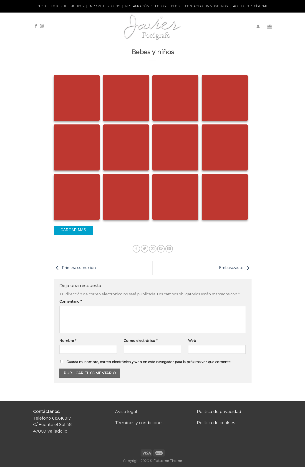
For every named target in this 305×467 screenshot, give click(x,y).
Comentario (70, 301)
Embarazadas (235, 268)
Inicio (41, 6)
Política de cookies (216, 422)
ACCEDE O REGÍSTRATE (250, 6)
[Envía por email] (152, 249)
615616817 (61, 418)
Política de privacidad (219, 411)
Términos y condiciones (139, 422)
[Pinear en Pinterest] (161, 249)
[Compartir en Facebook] (136, 249)
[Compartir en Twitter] (144, 249)
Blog (175, 6)
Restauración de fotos (145, 6)
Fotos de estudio (67, 6)
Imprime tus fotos (104, 6)
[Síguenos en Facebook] (36, 26)
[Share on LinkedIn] (169, 249)
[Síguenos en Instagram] (42, 26)
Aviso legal (126, 411)
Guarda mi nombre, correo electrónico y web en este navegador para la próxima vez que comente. (148, 362)
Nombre (67, 341)
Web (192, 341)
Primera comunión (75, 268)
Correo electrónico (140, 341)
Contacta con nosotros (206, 6)
